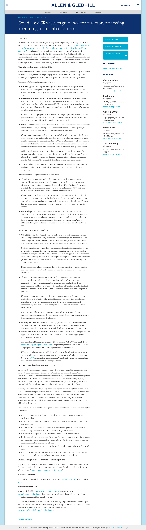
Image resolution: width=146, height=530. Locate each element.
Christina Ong (110, 112)
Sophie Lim (109, 96)
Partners (63, 12)
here (20, 482)
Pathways (98, 12)
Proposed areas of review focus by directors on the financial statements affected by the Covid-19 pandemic (53, 48)
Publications (41, 17)
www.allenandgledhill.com (29, 494)
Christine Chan (110, 80)
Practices (47, 12)
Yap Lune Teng (110, 143)
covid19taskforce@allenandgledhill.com (35, 510)
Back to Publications (112, 68)
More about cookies (115, 527)
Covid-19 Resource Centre (48, 491)
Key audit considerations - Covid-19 (46, 470)
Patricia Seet (110, 128)
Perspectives (81, 12)
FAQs (32, 358)
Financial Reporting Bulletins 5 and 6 (37, 345)
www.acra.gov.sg (68, 479)
